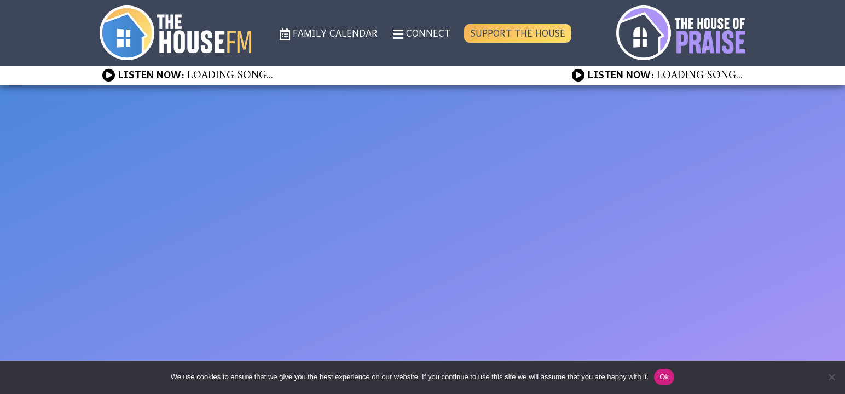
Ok (664, 377)
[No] (831, 377)
